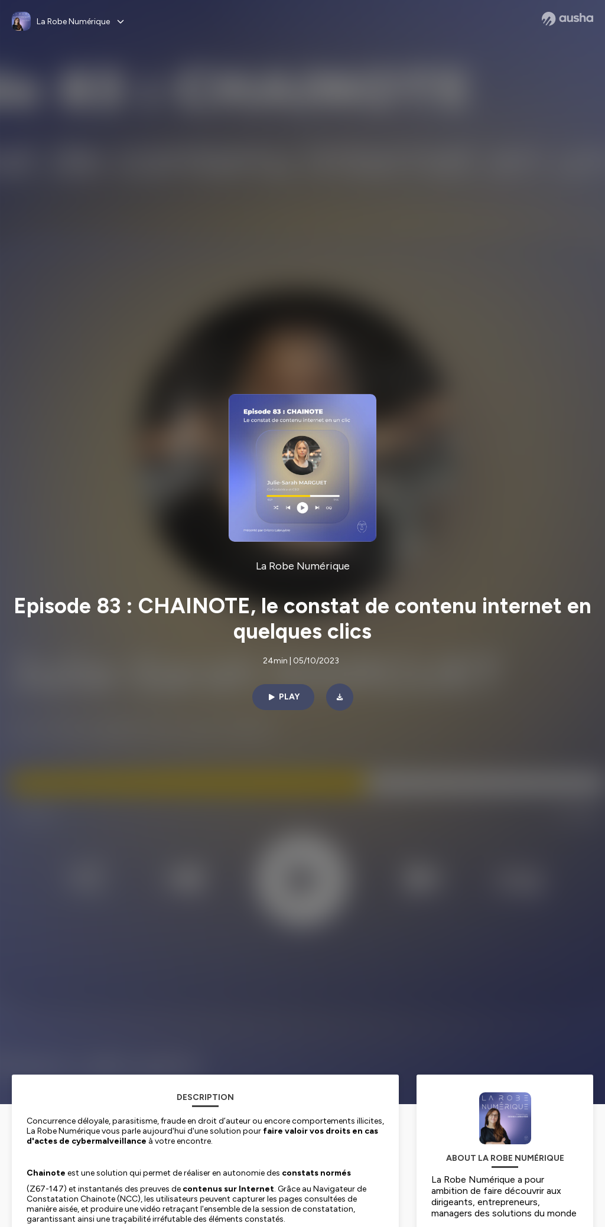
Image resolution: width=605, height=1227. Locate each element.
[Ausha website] (567, 19)
